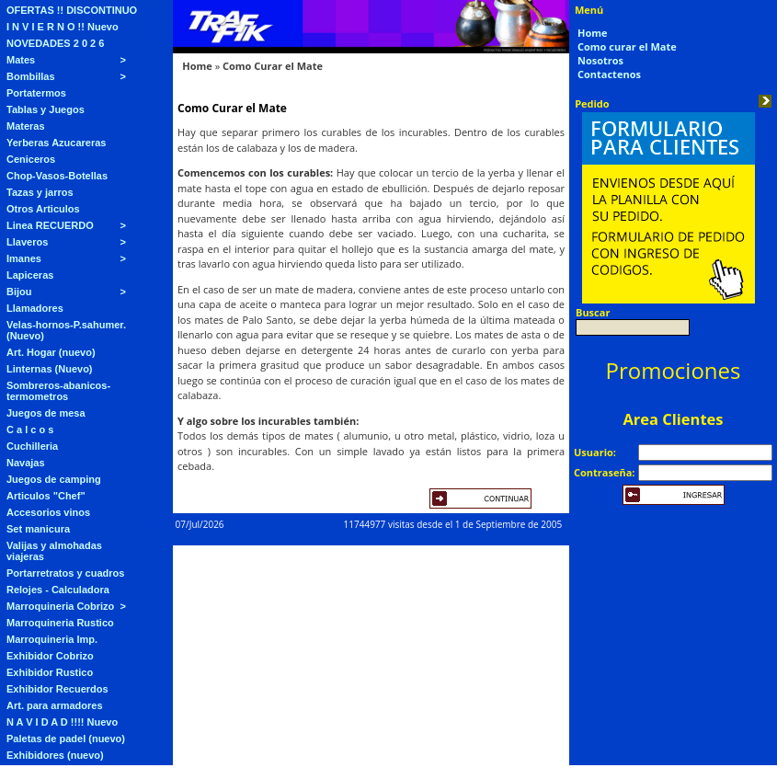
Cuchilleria (32, 446)
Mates (20, 59)
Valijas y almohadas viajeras (54, 551)
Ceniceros (30, 159)
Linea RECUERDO (50, 225)
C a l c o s (29, 429)
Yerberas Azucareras (56, 142)
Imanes (23, 258)
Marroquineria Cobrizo (60, 606)
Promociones (673, 370)
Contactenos (609, 74)
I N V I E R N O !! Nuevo (62, 26)
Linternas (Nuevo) (49, 368)
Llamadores (34, 308)
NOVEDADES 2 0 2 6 (55, 43)
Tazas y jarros (40, 192)
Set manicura (38, 528)
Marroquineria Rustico (60, 622)
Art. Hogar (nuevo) (51, 352)
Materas (25, 126)
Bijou (19, 291)
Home (197, 66)
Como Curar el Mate (273, 66)
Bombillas (30, 76)
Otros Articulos (43, 208)
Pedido (592, 103)
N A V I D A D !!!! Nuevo (62, 721)
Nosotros (600, 60)
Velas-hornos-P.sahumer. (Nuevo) (66, 330)
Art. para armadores (54, 705)
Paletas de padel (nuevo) (65, 738)
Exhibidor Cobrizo (50, 655)
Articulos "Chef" (46, 495)
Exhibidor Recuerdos (57, 688)
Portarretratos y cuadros (65, 573)
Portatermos (36, 92)
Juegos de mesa (46, 412)
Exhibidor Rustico (49, 672)
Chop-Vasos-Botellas (57, 175)
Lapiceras (29, 275)
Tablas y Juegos (45, 109)
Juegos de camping (53, 479)
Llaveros (27, 241)
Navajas (25, 462)
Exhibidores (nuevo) (55, 755)
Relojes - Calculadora (57, 589)
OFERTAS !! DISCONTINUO (71, 10)
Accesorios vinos (48, 512)
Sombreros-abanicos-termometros (58, 391)
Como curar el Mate (627, 46)
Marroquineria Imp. (51, 639)
